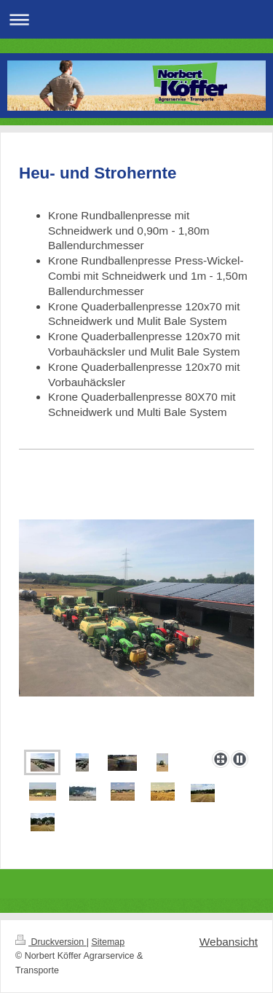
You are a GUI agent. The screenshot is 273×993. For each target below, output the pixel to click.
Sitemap (107, 942)
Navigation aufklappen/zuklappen (136, 19)
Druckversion (51, 942)
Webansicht (228, 941)
